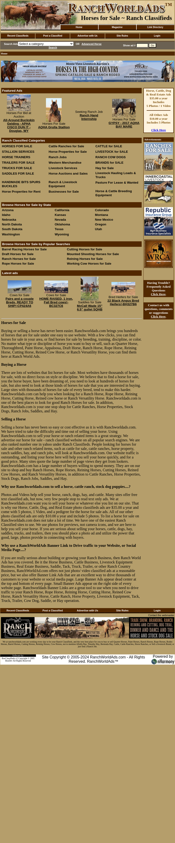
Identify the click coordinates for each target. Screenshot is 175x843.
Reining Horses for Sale (85, 259)
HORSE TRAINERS (16, 157)
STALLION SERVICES (18, 151)
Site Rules (122, 35)
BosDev (8, 661)
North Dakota (12, 224)
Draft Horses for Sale (18, 254)
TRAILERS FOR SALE (18, 162)
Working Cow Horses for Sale (89, 263)
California (62, 210)
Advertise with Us (88, 35)
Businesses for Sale (64, 191)
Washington (11, 234)
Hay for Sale (105, 168)
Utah (98, 229)
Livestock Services (63, 168)
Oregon (100, 224)
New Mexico (104, 219)
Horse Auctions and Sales (68, 173)
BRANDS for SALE (109, 162)
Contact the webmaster (161, 615)
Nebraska (9, 219)
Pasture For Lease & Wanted (116, 182)
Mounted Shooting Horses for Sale (93, 254)
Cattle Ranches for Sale (66, 146)
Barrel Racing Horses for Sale (24, 249)
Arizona (8, 210)
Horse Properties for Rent (21, 191)
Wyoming (62, 234)
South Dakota (12, 229)
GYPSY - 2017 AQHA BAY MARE (124, 124)
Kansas (60, 215)
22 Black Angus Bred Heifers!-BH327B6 (123, 302)
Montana (101, 215)
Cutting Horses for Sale (84, 249)
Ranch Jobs (58, 157)
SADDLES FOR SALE (18, 173)
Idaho (6, 215)
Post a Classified (52, 35)
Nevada (60, 219)
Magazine (117, 27)
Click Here (158, 130)
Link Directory (155, 27)
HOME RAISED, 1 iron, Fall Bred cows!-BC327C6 (56, 302)
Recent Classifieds (18, 35)
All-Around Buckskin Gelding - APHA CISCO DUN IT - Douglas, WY (19, 125)
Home (79, 27)
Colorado (102, 210)
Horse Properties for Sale (68, 151)
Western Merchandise (65, 162)
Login (157, 35)
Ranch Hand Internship (89, 117)
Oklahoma (62, 224)
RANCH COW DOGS (110, 157)
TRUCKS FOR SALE (17, 168)
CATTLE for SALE (108, 146)
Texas (59, 229)
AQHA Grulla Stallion (54, 127)
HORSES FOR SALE (17, 146)
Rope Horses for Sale (18, 263)
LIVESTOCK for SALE (111, 151)
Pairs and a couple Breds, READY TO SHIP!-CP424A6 (19, 302)
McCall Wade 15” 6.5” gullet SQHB (89, 307)
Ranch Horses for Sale (19, 259)
